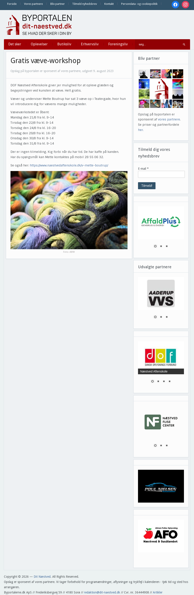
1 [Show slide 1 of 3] (155, 246)
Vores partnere (33, 3)
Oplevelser (39, 44)
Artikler (158, 592)
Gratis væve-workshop (45, 60)
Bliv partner (57, 3)
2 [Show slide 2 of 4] (158, 381)
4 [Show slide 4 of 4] (169, 381)
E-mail (143, 168)
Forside (12, 3)
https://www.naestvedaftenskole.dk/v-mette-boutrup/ (69, 165)
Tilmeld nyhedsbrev (84, 3)
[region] (161, 229)
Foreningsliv (118, 44)
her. (141, 130)
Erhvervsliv (90, 44)
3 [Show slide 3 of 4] (163, 381)
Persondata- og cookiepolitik (139, 3)
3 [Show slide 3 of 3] (166, 246)
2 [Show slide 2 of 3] (161, 246)
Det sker (14, 44)
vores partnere (169, 119)
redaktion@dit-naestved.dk (102, 592)
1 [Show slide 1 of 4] (152, 381)
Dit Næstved (42, 576)
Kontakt (109, 3)
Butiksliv (64, 44)
